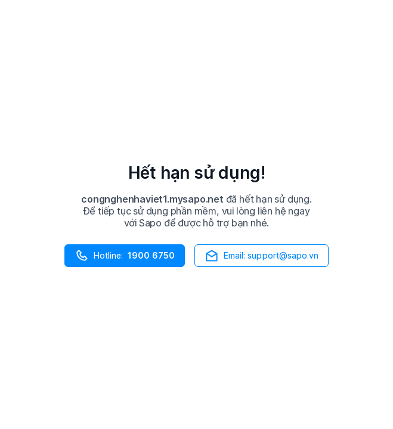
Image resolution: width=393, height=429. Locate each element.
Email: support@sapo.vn (262, 255)
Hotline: (125, 255)
